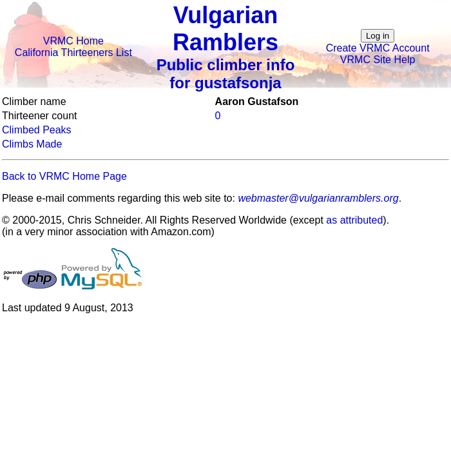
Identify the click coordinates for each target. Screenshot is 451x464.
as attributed (354, 220)
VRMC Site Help (377, 59)
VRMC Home (73, 40)
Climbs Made (32, 144)
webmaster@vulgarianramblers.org (318, 198)
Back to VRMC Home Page (64, 176)
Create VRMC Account (378, 48)
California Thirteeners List (73, 52)
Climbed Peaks (37, 129)
